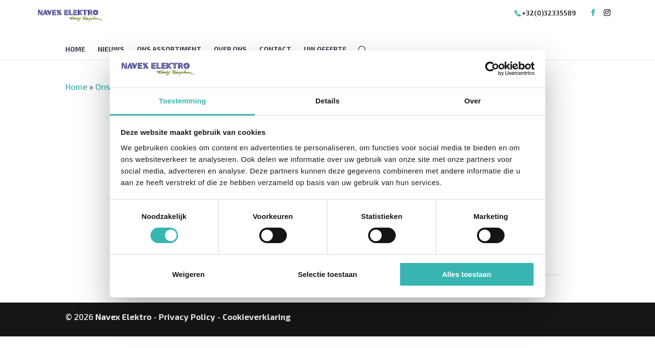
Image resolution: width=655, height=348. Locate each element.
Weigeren (188, 274)
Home (75, 49)
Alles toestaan (466, 274)
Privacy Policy (187, 316)
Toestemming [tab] (182, 101)
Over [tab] (472, 101)
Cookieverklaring (257, 316)
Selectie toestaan (327, 274)
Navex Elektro (123, 316)
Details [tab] (327, 101)
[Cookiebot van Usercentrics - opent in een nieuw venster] (492, 68)
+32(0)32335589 (549, 13)
